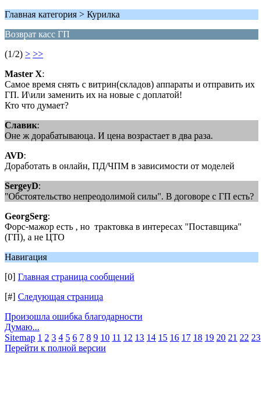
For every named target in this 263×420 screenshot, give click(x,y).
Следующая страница (61, 297)
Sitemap (20, 337)
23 (256, 337)
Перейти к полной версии (55, 348)
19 (209, 337)
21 (232, 337)
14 (151, 337)
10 (104, 337)
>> (38, 54)
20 (221, 337)
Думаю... (22, 327)
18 (197, 337)
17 (186, 337)
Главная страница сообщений (76, 277)
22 (244, 337)
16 (174, 337)
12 (128, 337)
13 (139, 337)
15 (163, 337)
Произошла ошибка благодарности (74, 316)
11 (116, 337)
